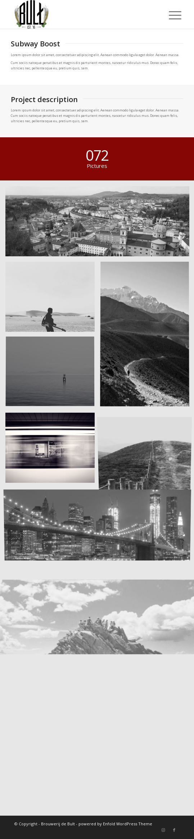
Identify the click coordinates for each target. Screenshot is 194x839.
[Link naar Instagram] (163, 830)
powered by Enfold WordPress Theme (115, 823)
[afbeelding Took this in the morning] (52, 375)
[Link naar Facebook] (174, 830)
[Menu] (169, 15)
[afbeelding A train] (52, 450)
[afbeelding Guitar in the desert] (52, 299)
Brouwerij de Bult (58, 823)
